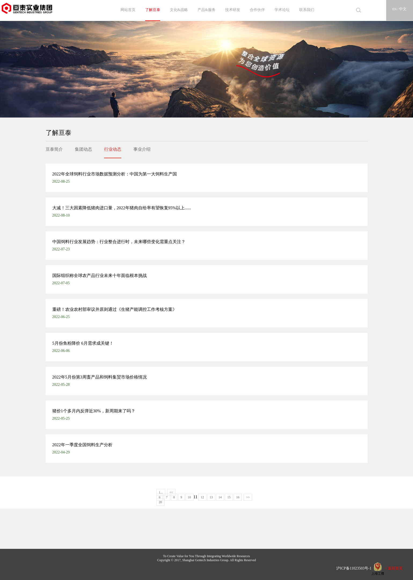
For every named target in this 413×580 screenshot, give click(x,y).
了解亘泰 (152, 10)
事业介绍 (142, 149)
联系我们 (306, 10)
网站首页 (128, 10)
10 (189, 497)
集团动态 (83, 149)
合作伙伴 (257, 10)
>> (248, 497)
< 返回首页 (394, 568)
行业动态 (112, 149)
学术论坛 (282, 10)
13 (211, 497)
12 (202, 497)
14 (220, 497)
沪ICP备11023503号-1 (351, 568)
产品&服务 (206, 10)
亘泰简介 (54, 149)
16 (237, 497)
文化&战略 (179, 10)
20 (160, 502)
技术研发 (232, 10)
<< (171, 492)
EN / (395, 9)
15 (229, 497)
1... (161, 492)
